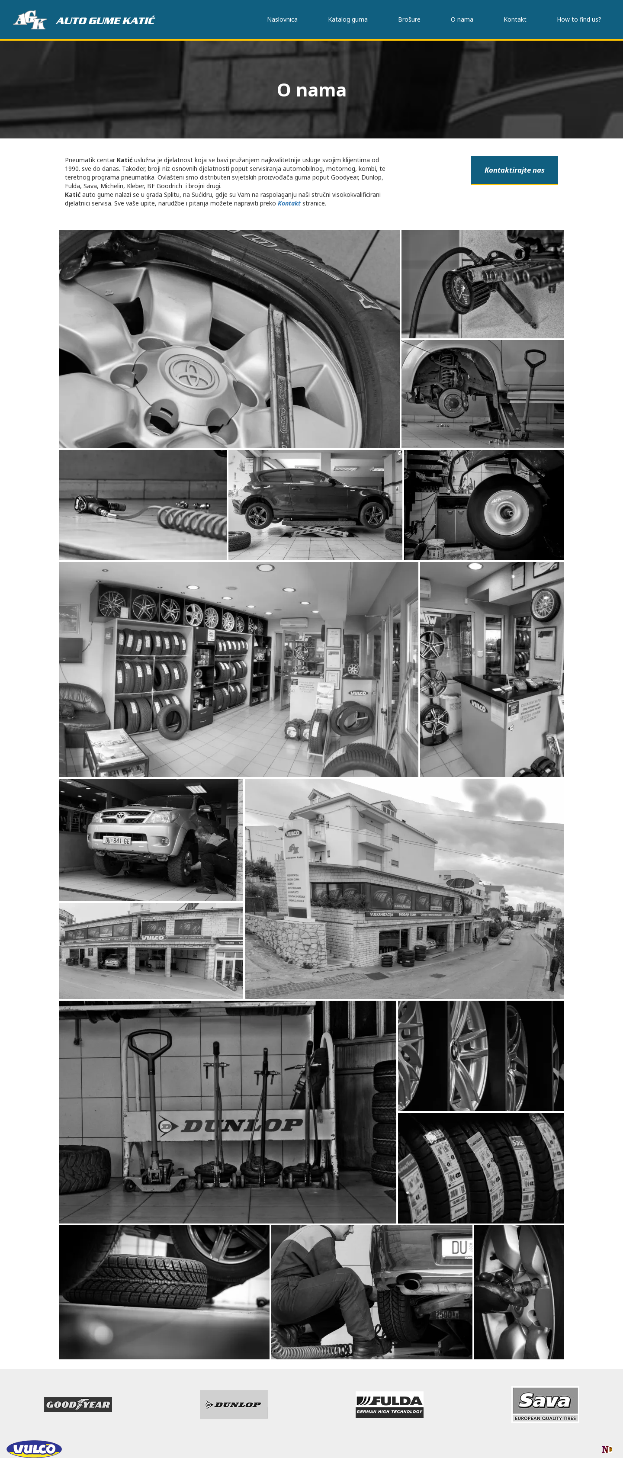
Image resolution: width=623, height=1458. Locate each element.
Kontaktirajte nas (515, 170)
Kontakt (515, 19)
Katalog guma (348, 19)
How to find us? (579, 19)
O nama (462, 19)
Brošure (409, 19)
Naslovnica (282, 19)
